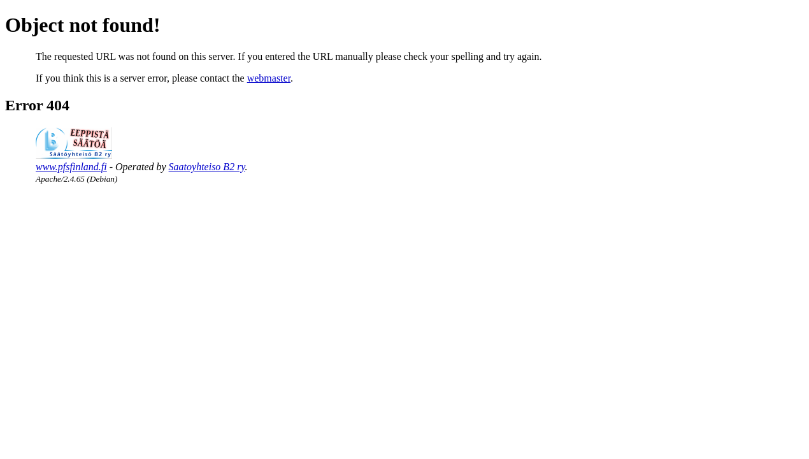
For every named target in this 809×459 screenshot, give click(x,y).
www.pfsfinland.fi (71, 166)
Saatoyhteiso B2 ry (207, 166)
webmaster (268, 78)
